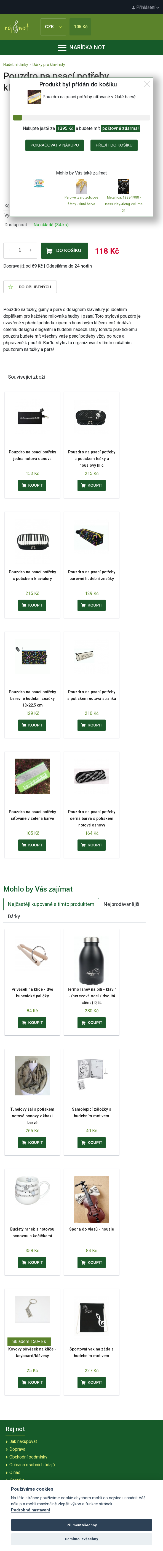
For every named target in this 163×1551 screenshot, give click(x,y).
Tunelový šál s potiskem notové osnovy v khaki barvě (32, 1116)
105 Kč (80, 26)
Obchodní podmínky (28, 1457)
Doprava (17, 1449)
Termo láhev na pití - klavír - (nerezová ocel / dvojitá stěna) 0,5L (91, 996)
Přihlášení (145, 7)
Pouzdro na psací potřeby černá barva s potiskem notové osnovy (91, 819)
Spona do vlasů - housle (91, 1229)
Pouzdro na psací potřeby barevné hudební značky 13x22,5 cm (32, 699)
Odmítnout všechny (81, 1539)
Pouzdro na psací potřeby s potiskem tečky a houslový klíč (91, 459)
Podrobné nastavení (30, 1510)
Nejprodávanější (121, 904)
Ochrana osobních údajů (32, 1464)
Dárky (14, 916)
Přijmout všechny (81, 1525)
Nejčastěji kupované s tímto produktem (51, 904)
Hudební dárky (15, 64)
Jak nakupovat (23, 1441)
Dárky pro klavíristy (49, 64)
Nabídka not (81, 47)
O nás (14, 1472)
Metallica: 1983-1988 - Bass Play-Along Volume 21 (124, 204)
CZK (53, 26)
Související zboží (26, 377)
